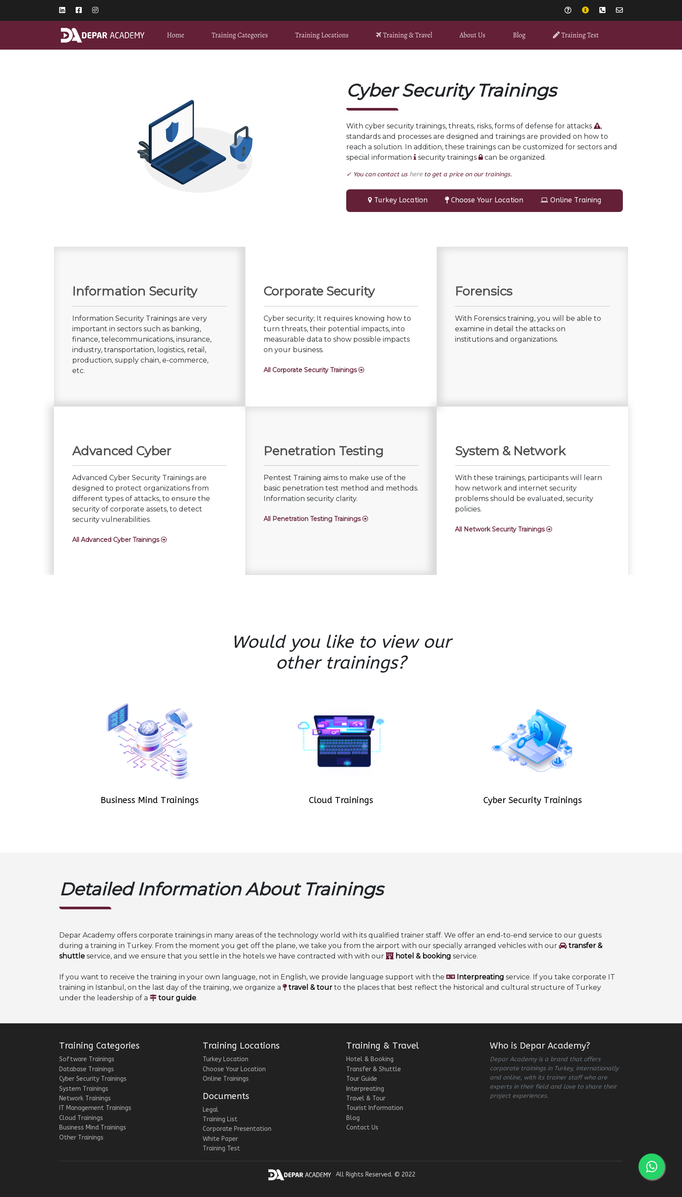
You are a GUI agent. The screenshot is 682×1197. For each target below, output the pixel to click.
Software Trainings (86, 1059)
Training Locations (322, 35)
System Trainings (83, 1089)
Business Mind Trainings (149, 800)
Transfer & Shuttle (373, 1069)
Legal (210, 1109)
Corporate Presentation (237, 1129)
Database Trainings (86, 1069)
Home (175, 35)
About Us (472, 35)
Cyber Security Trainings (532, 800)
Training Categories (240, 35)
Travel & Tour (365, 1098)
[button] (314, 370)
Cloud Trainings (341, 800)
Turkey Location (401, 200)
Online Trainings (226, 1079)
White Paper (220, 1139)
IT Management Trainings (95, 1108)
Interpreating (365, 1089)
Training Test (575, 35)
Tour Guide (361, 1079)
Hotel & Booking (370, 1059)
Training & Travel (404, 35)
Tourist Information (374, 1108)
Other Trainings (81, 1137)
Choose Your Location (487, 200)
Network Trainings (85, 1098)
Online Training (575, 200)
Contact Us (362, 1127)
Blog (519, 35)
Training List (220, 1119)
